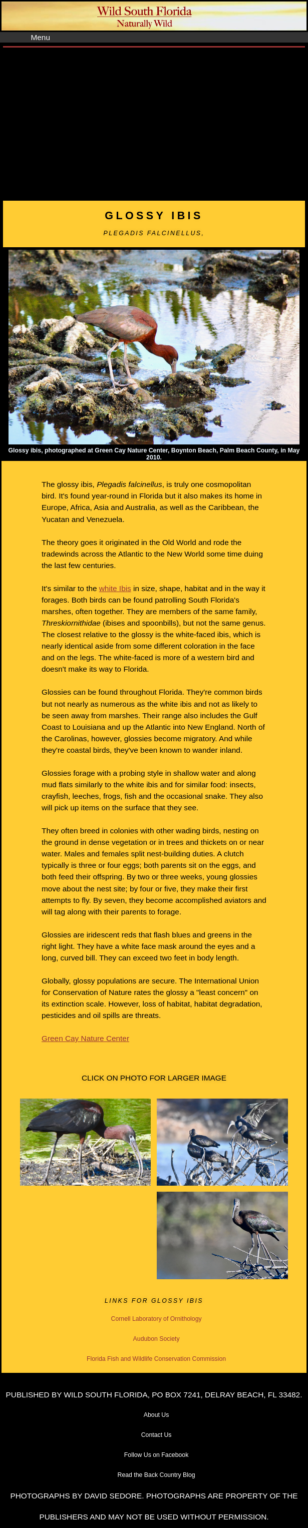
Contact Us (156, 1434)
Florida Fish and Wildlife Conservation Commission (156, 1358)
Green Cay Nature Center (85, 1038)
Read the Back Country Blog (156, 1474)
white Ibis (115, 588)
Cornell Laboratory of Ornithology (156, 1318)
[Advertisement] (154, 123)
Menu (40, 37)
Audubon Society (156, 1338)
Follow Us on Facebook (156, 1454)
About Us (156, 1414)
